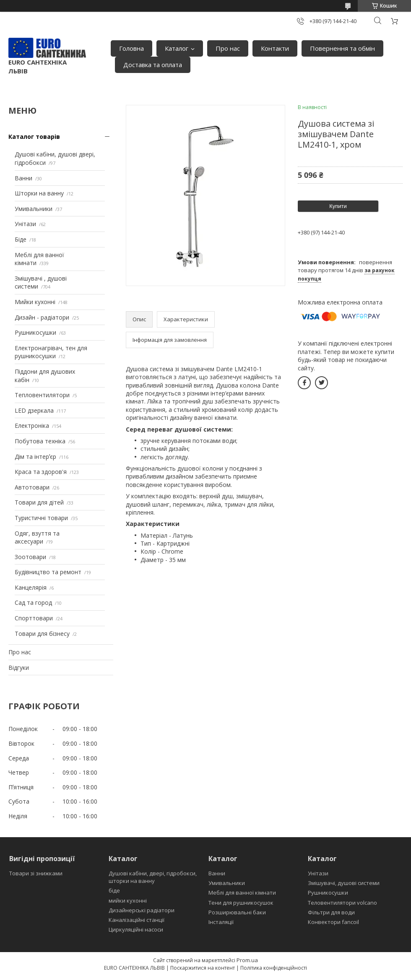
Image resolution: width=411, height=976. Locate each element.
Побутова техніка (40, 441)
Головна (131, 48)
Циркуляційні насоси (136, 929)
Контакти (275, 48)
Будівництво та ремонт (48, 572)
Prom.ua (247, 960)
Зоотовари (30, 557)
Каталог (176, 48)
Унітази (25, 224)
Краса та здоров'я (41, 472)
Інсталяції (221, 922)
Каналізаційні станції (136, 920)
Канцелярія (31, 587)
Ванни (23, 178)
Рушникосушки (35, 332)
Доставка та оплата (152, 64)
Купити (338, 206)
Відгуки (18, 667)
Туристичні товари (41, 518)
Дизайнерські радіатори (141, 910)
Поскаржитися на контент (202, 967)
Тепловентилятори (42, 395)
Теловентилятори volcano (342, 902)
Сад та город (33, 602)
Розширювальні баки (237, 912)
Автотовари (32, 487)
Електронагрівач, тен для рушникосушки (51, 352)
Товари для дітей (39, 502)
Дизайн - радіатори (42, 317)
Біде (20, 239)
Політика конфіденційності (273, 967)
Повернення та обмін (342, 48)
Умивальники (33, 209)
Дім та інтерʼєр (35, 457)
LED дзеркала (34, 410)
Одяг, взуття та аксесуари (37, 537)
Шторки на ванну (39, 193)
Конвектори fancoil (333, 922)
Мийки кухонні (35, 302)
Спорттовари (34, 618)
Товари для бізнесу (42, 634)
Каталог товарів (34, 137)
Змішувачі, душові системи (344, 883)
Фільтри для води (331, 912)
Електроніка (32, 425)
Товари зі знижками (35, 873)
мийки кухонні (128, 900)
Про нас (228, 48)
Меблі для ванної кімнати (242, 892)
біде (114, 890)
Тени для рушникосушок (240, 902)
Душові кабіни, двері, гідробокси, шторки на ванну (153, 877)
